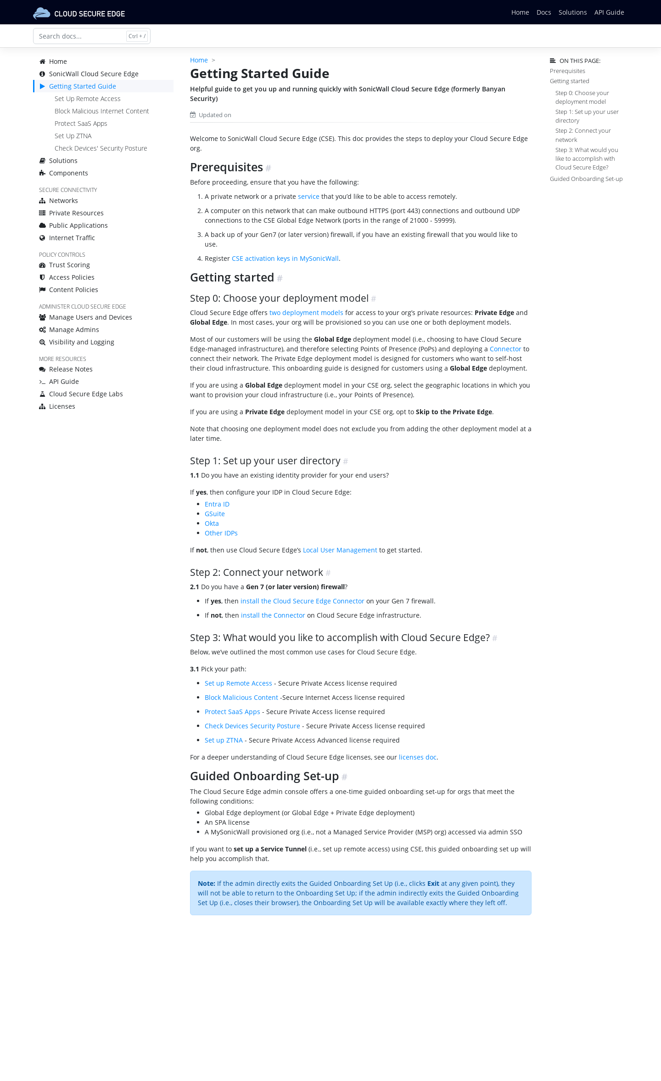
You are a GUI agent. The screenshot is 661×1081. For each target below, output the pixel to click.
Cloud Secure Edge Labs (81, 393)
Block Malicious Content (241, 697)
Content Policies (68, 289)
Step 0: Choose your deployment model (582, 97)
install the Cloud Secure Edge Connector (302, 601)
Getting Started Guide (77, 86)
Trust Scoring (64, 264)
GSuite (215, 513)
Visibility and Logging (76, 342)
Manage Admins (69, 329)
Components (63, 173)
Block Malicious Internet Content (102, 111)
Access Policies (67, 277)
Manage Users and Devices (85, 317)
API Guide (609, 12)
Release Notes (66, 369)
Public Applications (73, 225)
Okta (212, 523)
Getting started (569, 81)
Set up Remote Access (238, 683)
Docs (544, 12)
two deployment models (306, 312)
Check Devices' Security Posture (101, 148)
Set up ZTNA (224, 740)
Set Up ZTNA (73, 135)
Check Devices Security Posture (252, 725)
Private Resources (71, 212)
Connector (505, 348)
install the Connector (273, 615)
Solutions (573, 12)
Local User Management (340, 550)
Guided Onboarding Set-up (586, 179)
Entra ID (217, 504)
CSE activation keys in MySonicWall (285, 258)
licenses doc (418, 757)
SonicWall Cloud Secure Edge (89, 73)
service (308, 196)
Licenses (57, 406)
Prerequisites (567, 71)
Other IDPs (221, 533)
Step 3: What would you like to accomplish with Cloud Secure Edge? (586, 158)
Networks (58, 200)
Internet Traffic (67, 237)
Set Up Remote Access (88, 98)
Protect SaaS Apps (81, 123)
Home (520, 12)
